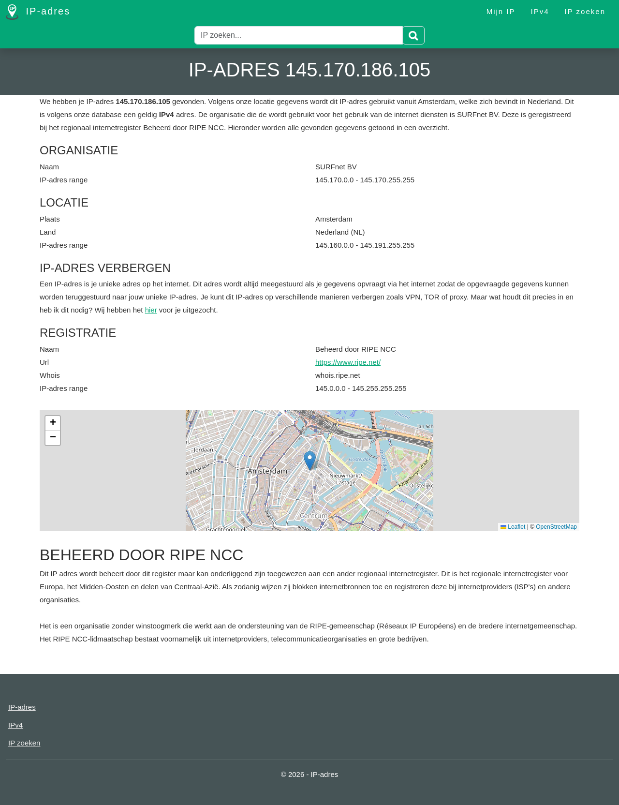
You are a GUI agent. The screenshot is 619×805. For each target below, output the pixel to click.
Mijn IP (501, 11)
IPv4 (540, 11)
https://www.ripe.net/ (348, 362)
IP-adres (38, 12)
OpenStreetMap (556, 526)
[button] (310, 461)
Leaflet (513, 526)
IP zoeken (585, 11)
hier (151, 310)
